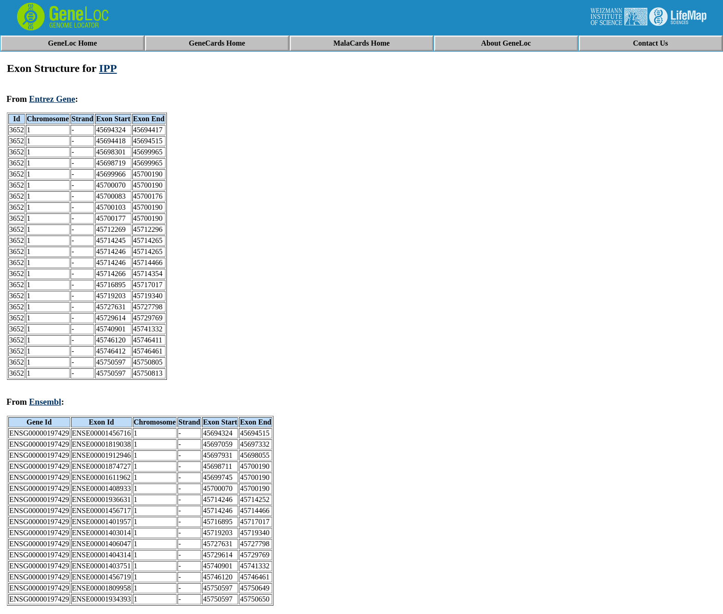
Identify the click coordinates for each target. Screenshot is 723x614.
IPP (108, 68)
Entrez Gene (52, 99)
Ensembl (45, 402)
